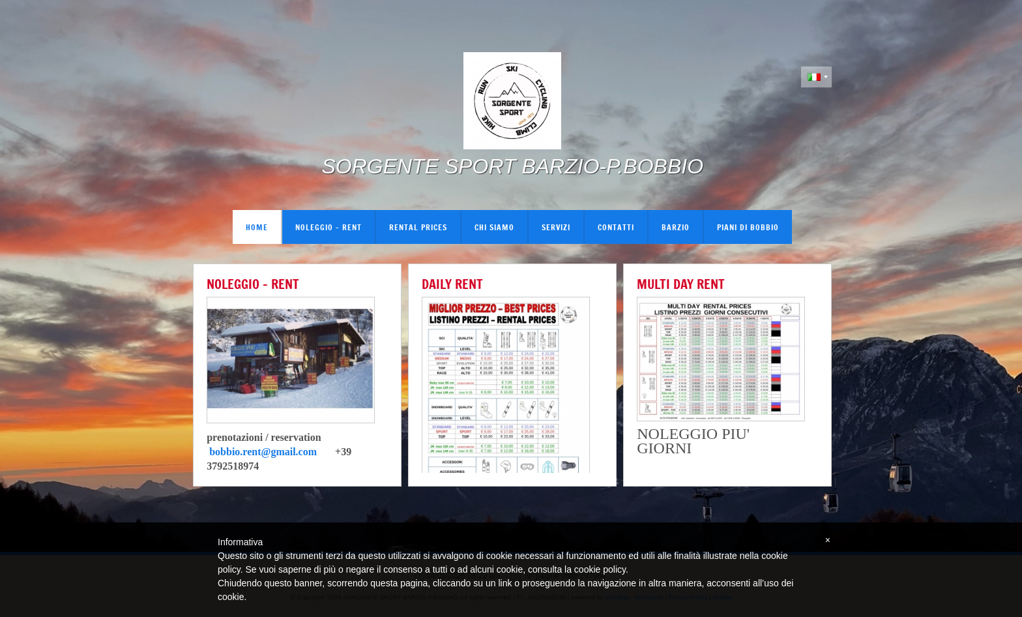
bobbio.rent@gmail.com (263, 451)
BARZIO (676, 227)
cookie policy (600, 569)
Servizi (556, 227)
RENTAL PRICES (418, 227)
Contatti (616, 227)
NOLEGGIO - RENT (328, 227)
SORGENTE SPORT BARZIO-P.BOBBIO (512, 166)
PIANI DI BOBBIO (748, 227)
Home (257, 227)
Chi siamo (494, 227)
